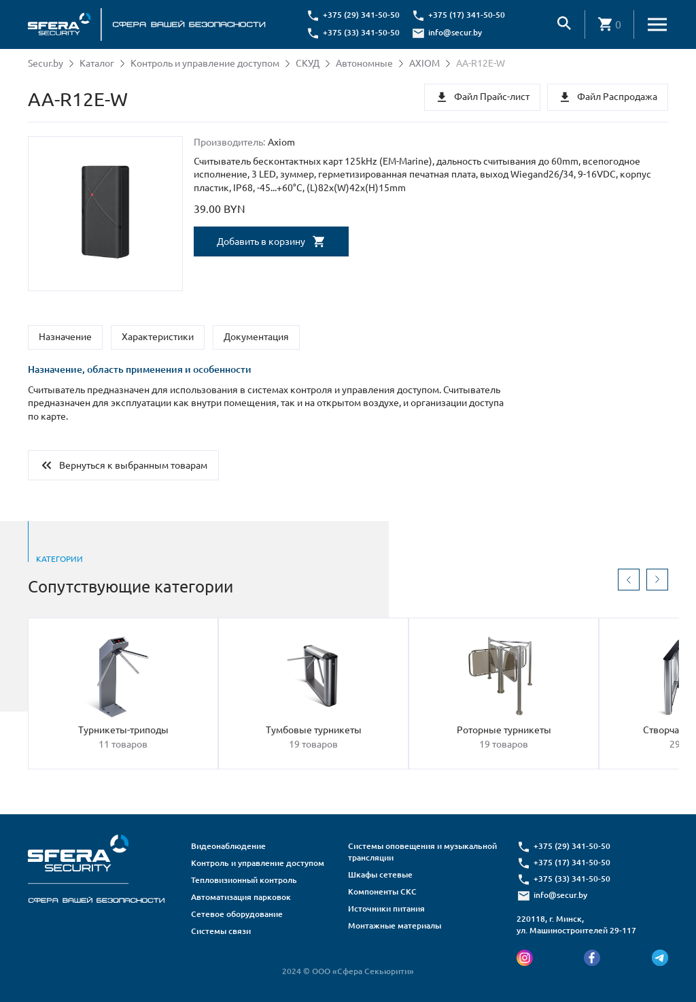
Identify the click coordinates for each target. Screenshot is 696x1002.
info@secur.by (455, 32)
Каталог (97, 63)
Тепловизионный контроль (244, 879)
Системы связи (221, 930)
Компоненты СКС (382, 891)
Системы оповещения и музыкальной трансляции (422, 851)
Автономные (364, 63)
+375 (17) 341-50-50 (466, 14)
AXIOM (424, 63)
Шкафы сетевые (380, 874)
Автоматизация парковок (241, 896)
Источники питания (386, 908)
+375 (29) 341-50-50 (361, 14)
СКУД (307, 63)
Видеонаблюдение (228, 845)
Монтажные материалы (394, 925)
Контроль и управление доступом (204, 63)
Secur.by (45, 63)
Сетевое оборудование (237, 913)
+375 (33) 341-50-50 (361, 32)
